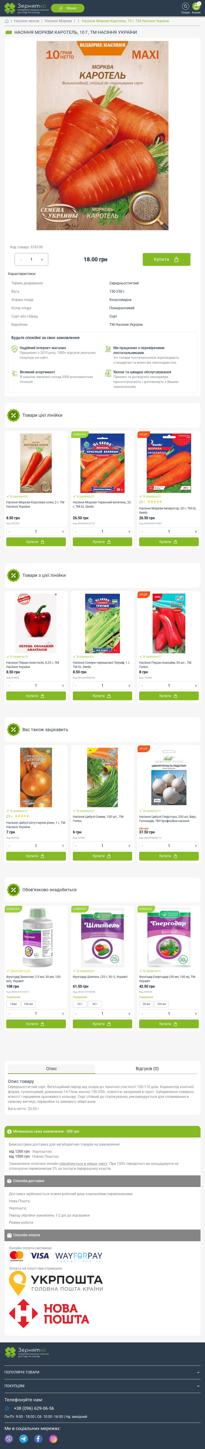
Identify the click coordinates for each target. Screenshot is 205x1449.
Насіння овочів (26, 21)
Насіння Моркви (58, 21)
